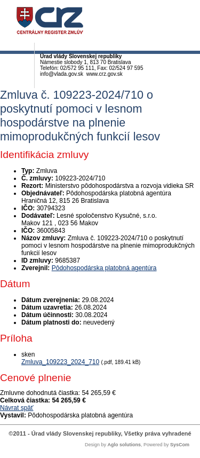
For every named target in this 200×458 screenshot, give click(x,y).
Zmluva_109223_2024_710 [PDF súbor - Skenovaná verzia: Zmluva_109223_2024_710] (60, 362)
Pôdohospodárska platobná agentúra (104, 268)
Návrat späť (17, 408)
